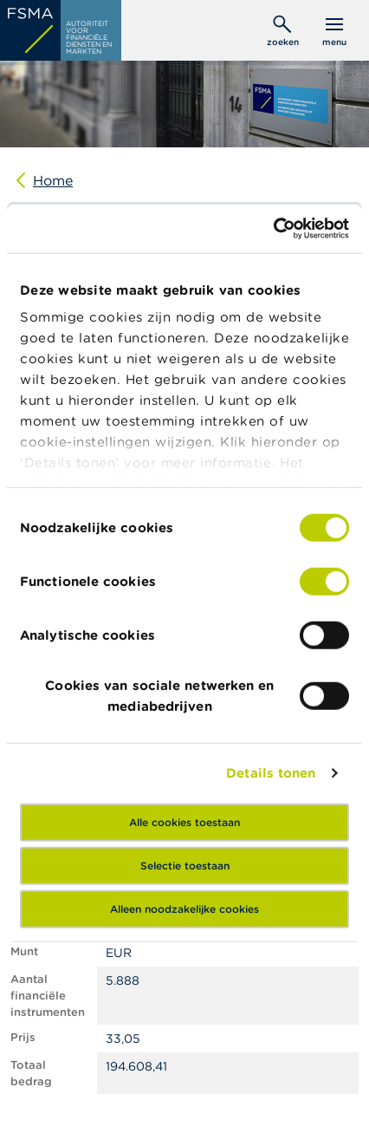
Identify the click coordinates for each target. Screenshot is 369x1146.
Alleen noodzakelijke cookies (184, 908)
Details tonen (270, 773)
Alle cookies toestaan (184, 821)
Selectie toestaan (185, 864)
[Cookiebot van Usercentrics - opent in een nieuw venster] (273, 229)
